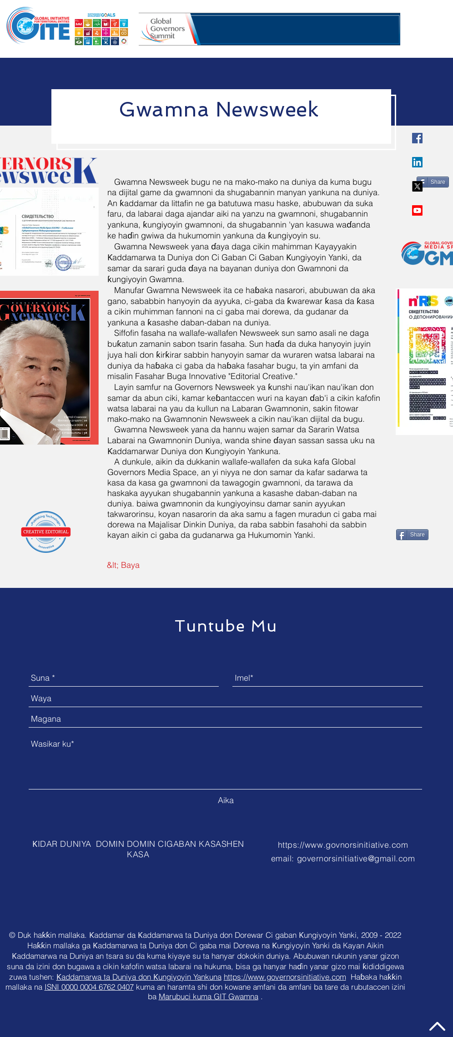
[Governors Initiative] (417, 138)
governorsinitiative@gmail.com (356, 858)
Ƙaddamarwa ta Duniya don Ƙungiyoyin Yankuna (138, 976)
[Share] (433, 182)
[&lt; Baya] (123, 565)
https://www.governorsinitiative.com (285, 976)
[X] (417, 186)
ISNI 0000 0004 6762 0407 (89, 986)
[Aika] (225, 800)
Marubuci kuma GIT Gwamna (208, 996)
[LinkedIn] (417, 162)
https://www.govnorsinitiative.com (343, 845)
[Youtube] (417, 210)
